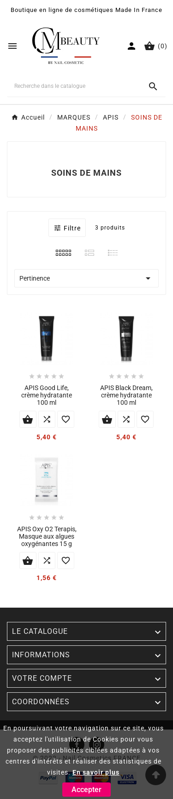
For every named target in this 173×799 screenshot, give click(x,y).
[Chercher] (73, 86)
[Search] (153, 86)
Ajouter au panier (28, 419)
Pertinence (86, 278)
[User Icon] (131, 46)
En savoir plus (95, 772)
